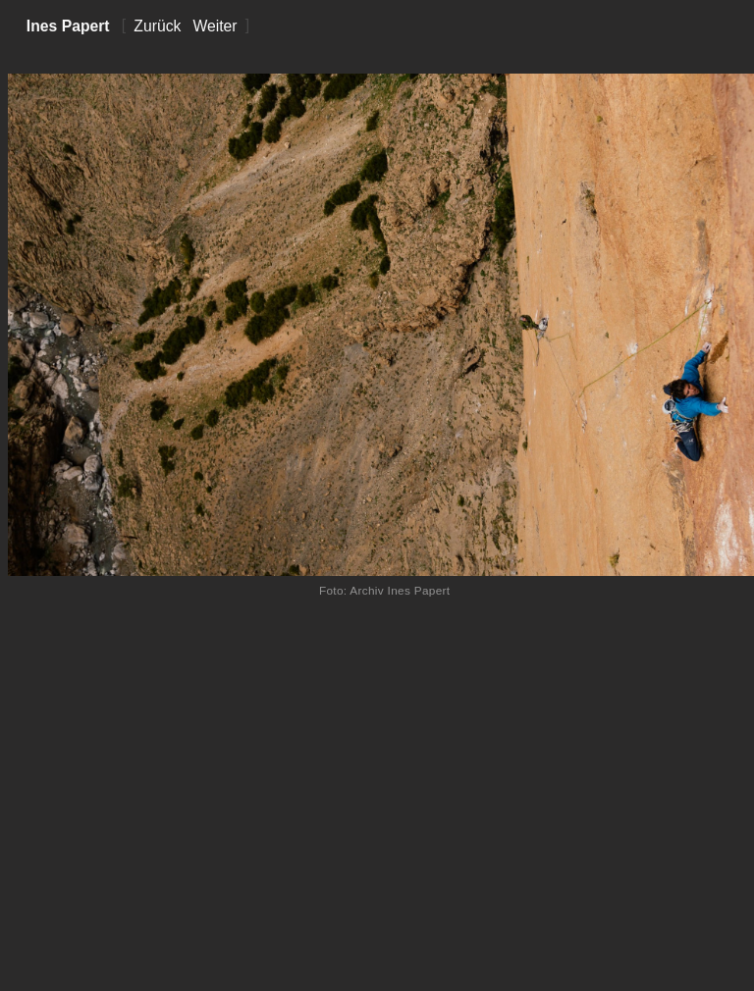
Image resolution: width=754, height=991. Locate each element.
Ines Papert (68, 25)
